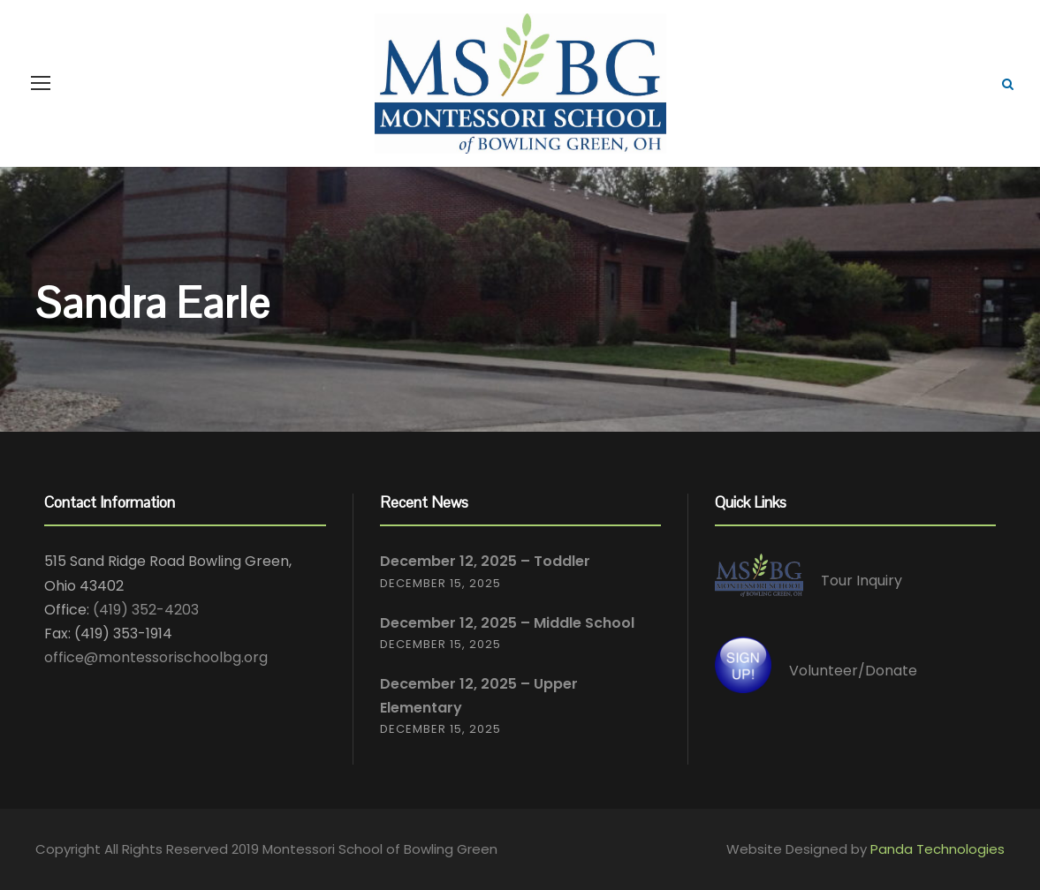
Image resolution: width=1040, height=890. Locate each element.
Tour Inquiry (861, 581)
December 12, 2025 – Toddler (485, 561)
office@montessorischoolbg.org (156, 657)
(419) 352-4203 (146, 610)
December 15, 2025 (440, 583)
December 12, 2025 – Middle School (507, 623)
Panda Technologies (937, 849)
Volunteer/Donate (853, 670)
